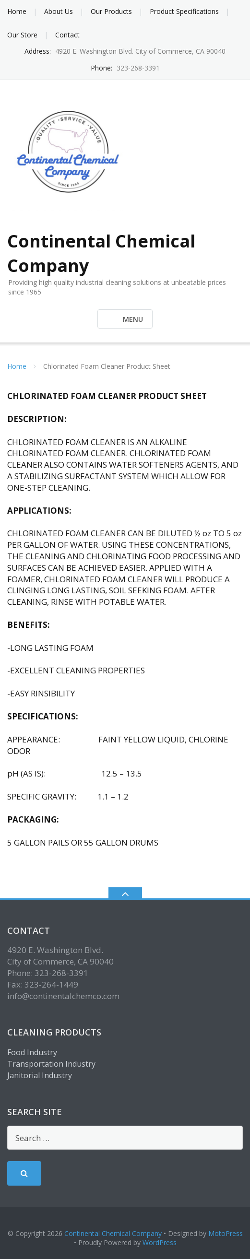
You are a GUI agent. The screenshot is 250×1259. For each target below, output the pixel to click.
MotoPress (225, 1233)
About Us (58, 11)
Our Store (22, 34)
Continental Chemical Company (113, 1233)
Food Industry (32, 1052)
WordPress (160, 1242)
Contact (67, 34)
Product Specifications (184, 11)
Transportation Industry (51, 1064)
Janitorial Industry (39, 1075)
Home (16, 11)
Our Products (111, 11)
